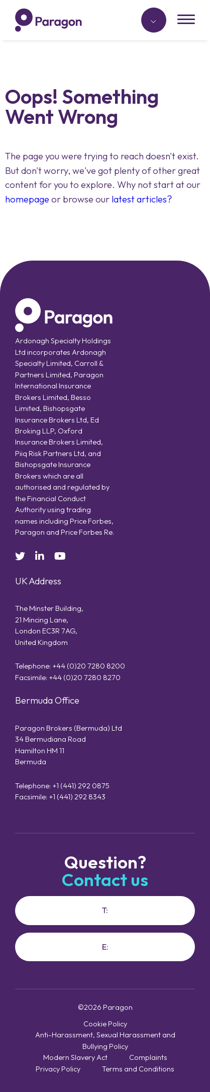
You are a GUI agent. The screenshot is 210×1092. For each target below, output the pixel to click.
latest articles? (142, 199)
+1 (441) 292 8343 (77, 796)
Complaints (148, 1057)
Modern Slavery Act (75, 1057)
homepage (27, 199)
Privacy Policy (58, 1068)
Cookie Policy (105, 1023)
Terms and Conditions (138, 1068)
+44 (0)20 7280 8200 (88, 666)
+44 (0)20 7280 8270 (85, 677)
